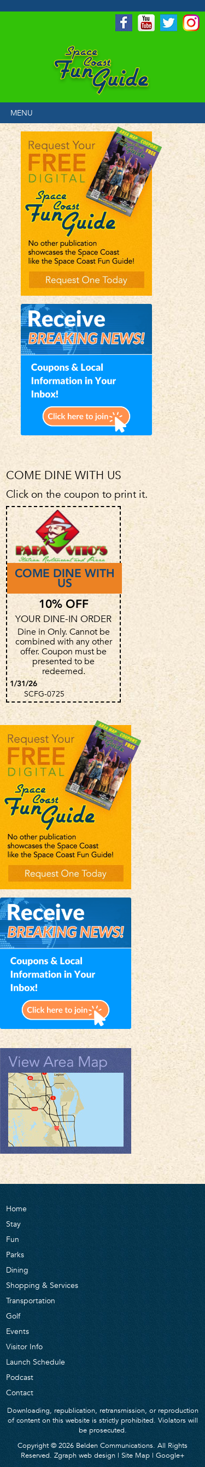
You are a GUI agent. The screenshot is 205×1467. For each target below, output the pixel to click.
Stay (13, 1224)
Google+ (170, 1455)
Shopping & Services (42, 1285)
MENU (21, 113)
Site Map (135, 1455)
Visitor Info (24, 1346)
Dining (17, 1270)
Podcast (19, 1377)
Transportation (30, 1300)
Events (17, 1331)
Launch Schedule (35, 1362)
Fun (12, 1239)
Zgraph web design (84, 1455)
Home (16, 1208)
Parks (15, 1254)
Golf (13, 1316)
